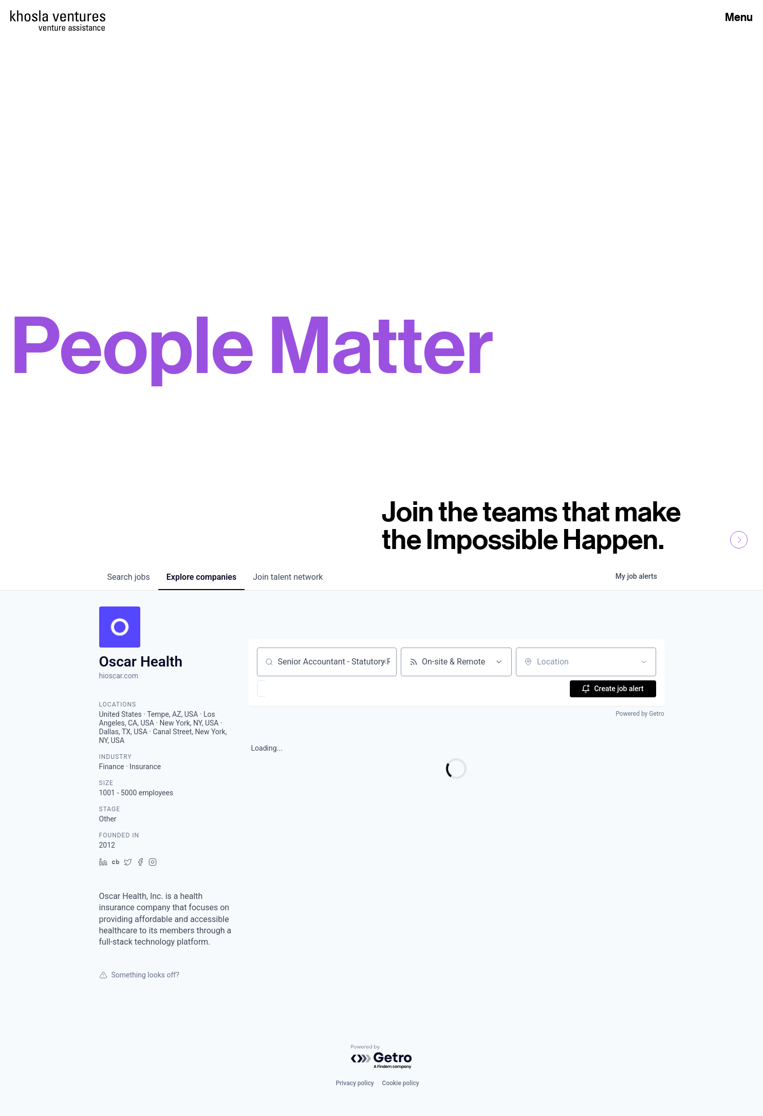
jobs (128, 577)
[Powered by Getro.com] (382, 1057)
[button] (291, 688)
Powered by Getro (640, 713)
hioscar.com (118, 676)
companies (201, 577)
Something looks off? (139, 975)
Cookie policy (400, 1083)
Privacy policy (355, 1083)
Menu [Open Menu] (739, 17)
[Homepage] (57, 16)
